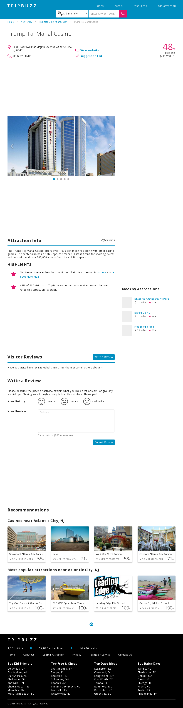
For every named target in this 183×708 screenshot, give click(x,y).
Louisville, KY (59, 690)
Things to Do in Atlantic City (53, 21)
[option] (61, 146)
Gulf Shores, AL (17, 675)
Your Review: (17, 411)
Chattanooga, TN (18, 686)
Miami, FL (144, 686)
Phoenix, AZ (58, 683)
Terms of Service (99, 654)
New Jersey (26, 21)
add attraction (167, 5)
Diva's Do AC (142, 312)
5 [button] (68, 179)
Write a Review (104, 357)
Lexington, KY (102, 668)
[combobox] (72, 13)
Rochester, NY (103, 690)
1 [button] (54, 179)
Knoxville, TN (16, 683)
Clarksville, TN (16, 679)
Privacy (76, 654)
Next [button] (110, 146)
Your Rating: (17, 401)
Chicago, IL (145, 683)
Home (11, 21)
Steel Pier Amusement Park (151, 298)
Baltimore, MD (103, 686)
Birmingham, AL (17, 672)
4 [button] (65, 179)
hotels (119, 5)
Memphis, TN (16, 690)
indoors (101, 272)
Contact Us (125, 654)
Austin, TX (144, 690)
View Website (89, 50)
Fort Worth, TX (103, 679)
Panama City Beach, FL (65, 686)
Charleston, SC (147, 672)
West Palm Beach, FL (21, 693)
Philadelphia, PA (147, 693)
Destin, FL (144, 679)
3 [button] (61, 179)
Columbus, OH (16, 668)
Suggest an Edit (91, 56)
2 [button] (57, 179)
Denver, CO (145, 675)
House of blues (144, 326)
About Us (28, 654)
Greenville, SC (102, 693)
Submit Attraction (53, 654)
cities (100, 5)
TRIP (22, 6)
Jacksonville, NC (61, 693)
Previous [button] (12, 146)
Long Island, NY (104, 675)
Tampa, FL (57, 672)
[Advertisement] (91, 87)
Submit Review (104, 442)
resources (140, 5)
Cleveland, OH (103, 672)
